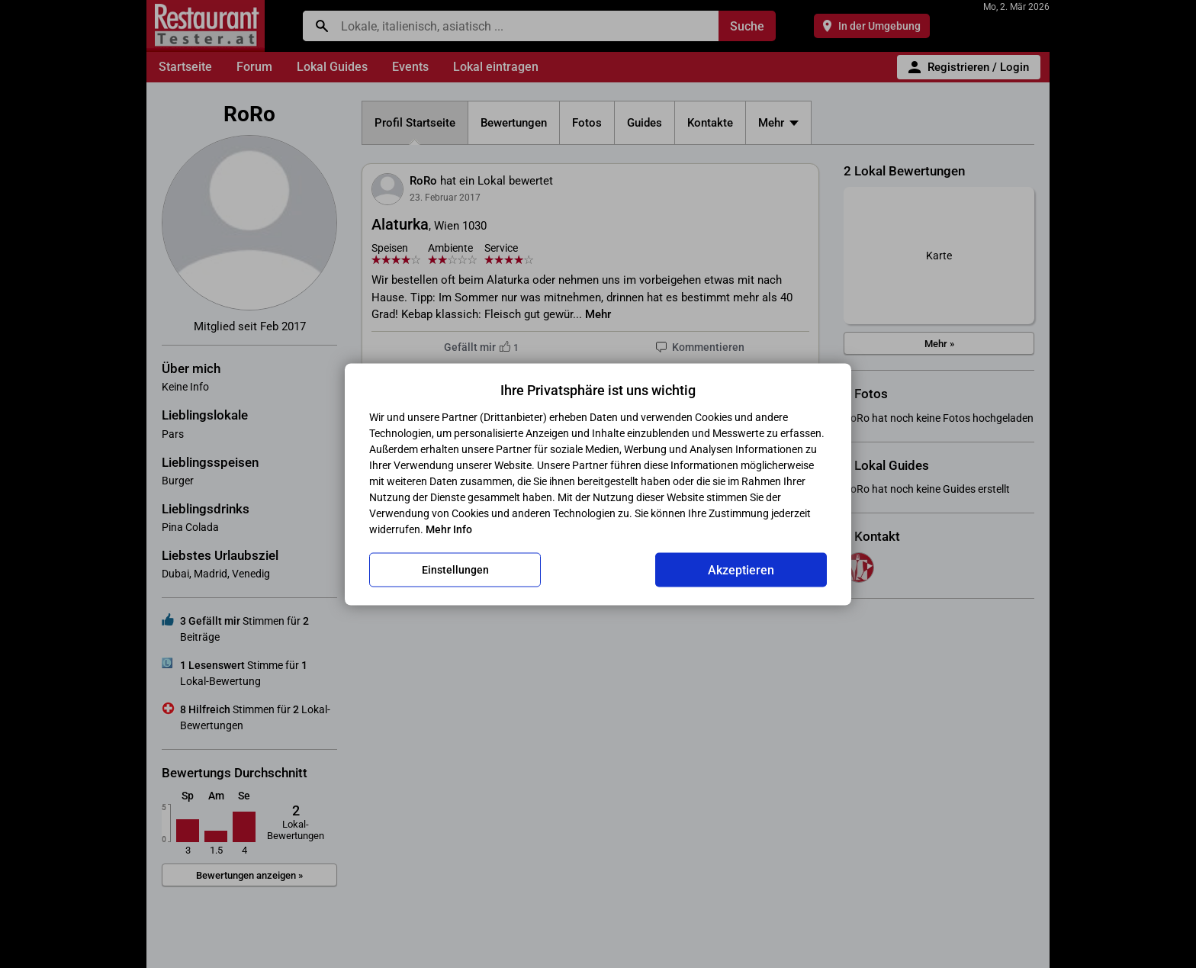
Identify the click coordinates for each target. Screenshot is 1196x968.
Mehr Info (449, 529)
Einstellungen (455, 570)
